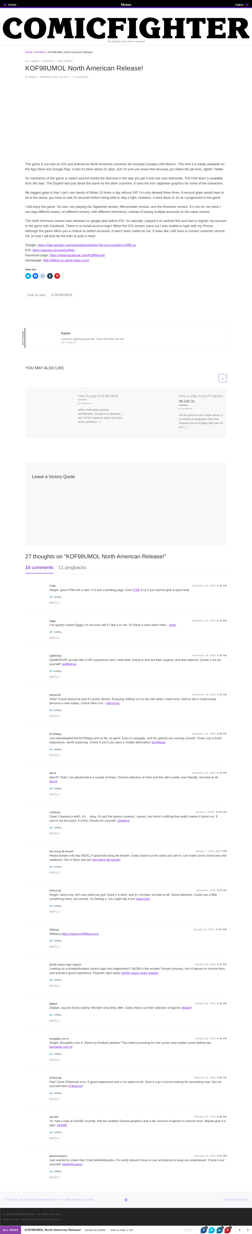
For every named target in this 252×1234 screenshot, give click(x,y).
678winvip (55, 1077)
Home (28, 52)
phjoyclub (55, 694)
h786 (52, 585)
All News (40, 52)
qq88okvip (55, 655)
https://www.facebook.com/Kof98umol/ (77, 255)
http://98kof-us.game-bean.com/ (66, 260)
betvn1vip (55, 890)
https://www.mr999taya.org (79, 934)
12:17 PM (221, 851)
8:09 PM (222, 734)
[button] (126, 120)
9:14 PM (222, 773)
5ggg (52, 620)
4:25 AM (222, 655)
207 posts (68, 342)
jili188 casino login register (65, 964)
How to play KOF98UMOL (98, 396)
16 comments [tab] (39, 567)
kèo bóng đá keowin (61, 851)
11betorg (54, 812)
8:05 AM (222, 1077)
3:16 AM (222, 694)
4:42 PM (222, 964)
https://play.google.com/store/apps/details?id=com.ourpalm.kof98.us (87, 245)
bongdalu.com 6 (59, 1038)
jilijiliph (53, 1003)
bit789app (55, 733)
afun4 (52, 773)
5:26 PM (222, 585)
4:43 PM (222, 1038)
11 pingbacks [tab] (72, 567)
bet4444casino (58, 1156)
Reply (54, 602)
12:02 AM (221, 812)
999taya (54, 929)
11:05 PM (221, 929)
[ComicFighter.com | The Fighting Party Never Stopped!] (126, 27)
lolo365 (53, 1116)
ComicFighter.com (23, 1214)
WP (18, 1219)
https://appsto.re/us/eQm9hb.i (53, 250)
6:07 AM (222, 890)
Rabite (32, 77)
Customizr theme (51, 1219)
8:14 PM (222, 620)
